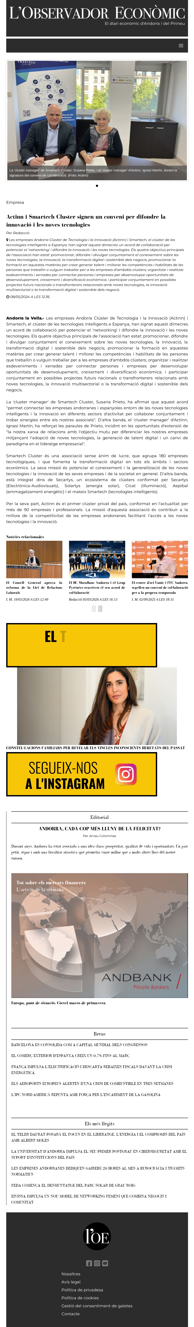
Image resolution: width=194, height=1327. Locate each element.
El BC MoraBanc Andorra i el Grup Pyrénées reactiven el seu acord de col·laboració (97, 587)
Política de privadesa (82, 1290)
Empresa (15, 202)
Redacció (21, 233)
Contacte (70, 1313)
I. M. (9, 599)
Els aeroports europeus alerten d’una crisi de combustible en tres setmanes (92, 1083)
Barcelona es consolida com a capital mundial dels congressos (79, 1045)
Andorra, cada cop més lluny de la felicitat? (99, 828)
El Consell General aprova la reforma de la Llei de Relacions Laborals (34, 587)
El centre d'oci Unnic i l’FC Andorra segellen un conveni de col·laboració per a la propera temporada (160, 587)
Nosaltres (70, 1274)
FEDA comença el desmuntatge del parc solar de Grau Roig (73, 1185)
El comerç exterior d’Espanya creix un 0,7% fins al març (70, 1055)
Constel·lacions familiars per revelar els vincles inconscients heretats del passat (95, 748)
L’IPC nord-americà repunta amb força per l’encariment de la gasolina (85, 1094)
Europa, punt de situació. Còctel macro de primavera (58, 1003)
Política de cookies (80, 1298)
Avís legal (71, 1282)
